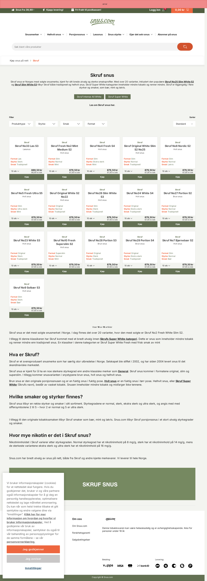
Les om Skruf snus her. (102, 105)
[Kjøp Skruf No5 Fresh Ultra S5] (26, 224)
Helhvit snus (54, 34)
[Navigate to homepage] (150, 519)
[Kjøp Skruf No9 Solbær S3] (26, 315)
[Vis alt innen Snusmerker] (41, 34)
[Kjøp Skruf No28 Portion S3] (102, 271)
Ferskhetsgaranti (81, 532)
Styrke (14, 161)
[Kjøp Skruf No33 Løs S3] (26, 177)
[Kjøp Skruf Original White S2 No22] (64, 224)
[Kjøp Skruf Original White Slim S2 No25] (140, 177)
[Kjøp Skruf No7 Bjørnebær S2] (177, 271)
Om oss (77, 519)
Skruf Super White (118, 96)
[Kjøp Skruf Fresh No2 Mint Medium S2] (64, 177)
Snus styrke (114, 34)
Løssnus (98, 34)
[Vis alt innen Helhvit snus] (63, 34)
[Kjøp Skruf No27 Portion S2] (177, 224)
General (123, 371)
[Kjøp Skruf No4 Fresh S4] (102, 177)
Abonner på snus (167, 34)
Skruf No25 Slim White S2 (179, 81)
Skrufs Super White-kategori (118, 338)
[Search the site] (185, 47)
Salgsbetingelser (81, 539)
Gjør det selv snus (139, 34)
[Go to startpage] (102, 22)
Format (14, 159)
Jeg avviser (33, 558)
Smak (13, 164)
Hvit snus (110, 381)
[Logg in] (157, 10)
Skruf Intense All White (89, 96)
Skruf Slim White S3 (26, 84)
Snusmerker (32, 34)
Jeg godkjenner (33, 549)
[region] (33, 525)
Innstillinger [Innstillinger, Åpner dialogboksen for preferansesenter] (33, 568)
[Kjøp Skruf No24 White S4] (140, 224)
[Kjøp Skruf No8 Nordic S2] (177, 177)
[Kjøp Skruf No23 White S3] (26, 271)
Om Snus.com (79, 525)
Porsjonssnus (77, 34)
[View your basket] (182, 10)
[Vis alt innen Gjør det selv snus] (152, 34)
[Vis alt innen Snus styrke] (123, 34)
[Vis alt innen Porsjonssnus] (87, 34)
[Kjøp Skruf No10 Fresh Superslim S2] (64, 271)
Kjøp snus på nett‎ (19, 60)
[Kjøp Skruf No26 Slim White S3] (102, 224)
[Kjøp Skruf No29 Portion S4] (140, 271)
